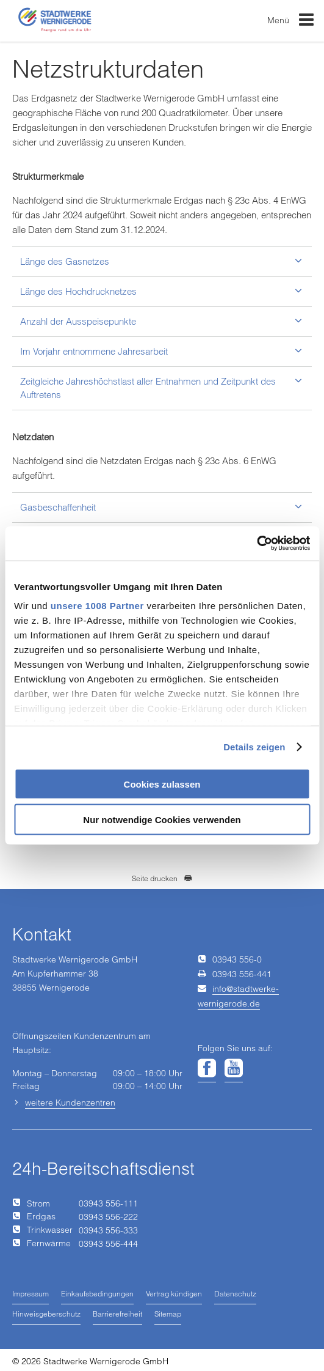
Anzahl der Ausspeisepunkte (78, 321)
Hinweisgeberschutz (46, 1313)
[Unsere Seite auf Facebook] (207, 1068)
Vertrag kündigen (174, 1293)
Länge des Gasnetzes (64, 261)
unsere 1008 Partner (97, 606)
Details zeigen (254, 747)
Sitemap (167, 1313)
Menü (291, 22)
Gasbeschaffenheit (58, 507)
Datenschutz (235, 1293)
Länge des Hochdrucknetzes (78, 291)
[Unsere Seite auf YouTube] (234, 1068)
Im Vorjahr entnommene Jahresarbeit (94, 351)
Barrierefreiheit (117, 1313)
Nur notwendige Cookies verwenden (161, 820)
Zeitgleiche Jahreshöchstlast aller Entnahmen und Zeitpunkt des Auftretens (148, 387)
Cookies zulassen (162, 783)
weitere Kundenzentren (70, 1102)
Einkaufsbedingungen (97, 1293)
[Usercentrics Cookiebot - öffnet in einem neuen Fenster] (256, 544)
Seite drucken (162, 878)
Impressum (30, 1293)
